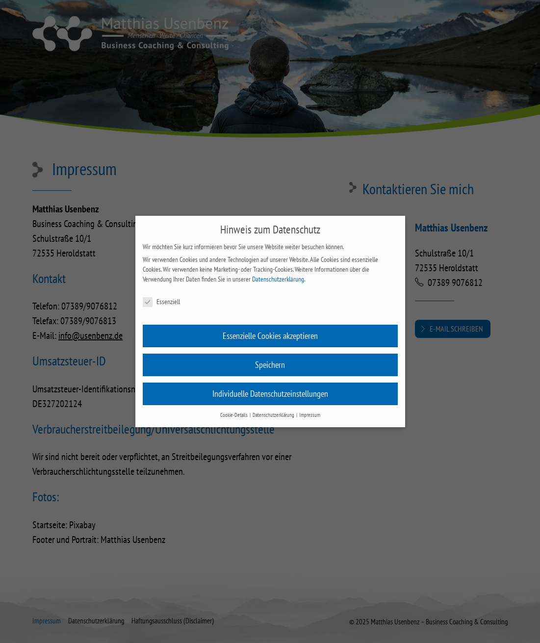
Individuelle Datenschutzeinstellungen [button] (270, 393)
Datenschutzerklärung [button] (274, 415)
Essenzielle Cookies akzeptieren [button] (270, 335)
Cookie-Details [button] (234, 415)
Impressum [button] (309, 415)
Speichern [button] (270, 364)
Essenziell (161, 301)
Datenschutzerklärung (278, 279)
